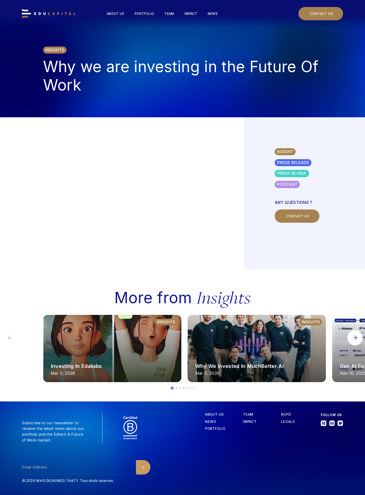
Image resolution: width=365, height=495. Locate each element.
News (213, 14)
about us (214, 414)
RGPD (286, 414)
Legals (288, 421)
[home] (48, 13)
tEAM (248, 414)
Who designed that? (57, 481)
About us (115, 14)
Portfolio (144, 14)
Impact (190, 14)
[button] (355, 337)
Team (169, 14)
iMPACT (250, 421)
